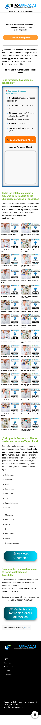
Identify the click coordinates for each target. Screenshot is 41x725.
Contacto (7, 663)
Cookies (7, 670)
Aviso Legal (8, 667)
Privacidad (8, 674)
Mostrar (27, 628)
